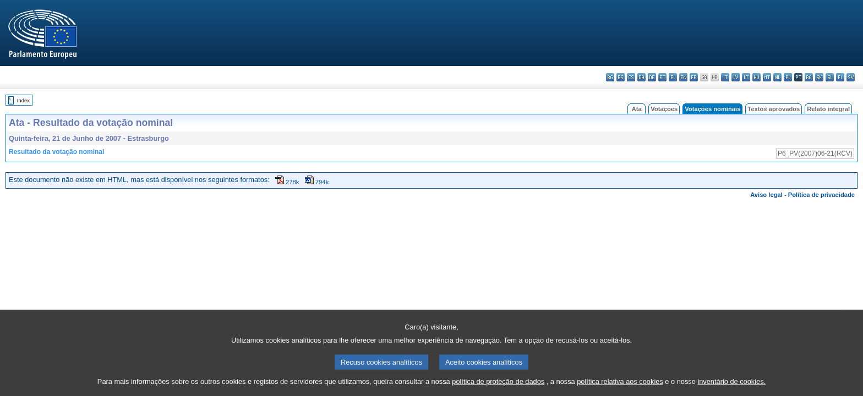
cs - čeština (631, 77)
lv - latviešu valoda (735, 77)
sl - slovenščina (830, 77)
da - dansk (641, 77)
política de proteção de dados (498, 386)
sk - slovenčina (819, 77)
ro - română (809, 77)
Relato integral (828, 109)
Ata (637, 109)
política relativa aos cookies (620, 386)
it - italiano (725, 77)
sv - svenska (850, 77)
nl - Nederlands (777, 77)
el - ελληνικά (673, 77)
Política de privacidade (821, 194)
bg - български (610, 77)
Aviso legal (766, 194)
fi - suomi (840, 77)
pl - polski (788, 77)
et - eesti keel (662, 77)
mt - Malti (767, 77)
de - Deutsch (652, 77)
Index (23, 100)
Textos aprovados (773, 109)
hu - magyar (756, 77)
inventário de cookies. (731, 386)
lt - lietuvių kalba (746, 77)
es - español (620, 77)
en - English (683, 77)
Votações (664, 109)
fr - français (694, 77)
